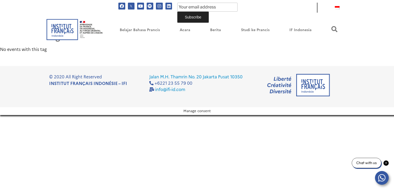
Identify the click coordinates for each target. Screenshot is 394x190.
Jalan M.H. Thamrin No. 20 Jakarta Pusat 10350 (196, 76)
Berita (215, 30)
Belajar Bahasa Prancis (140, 30)
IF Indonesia (300, 30)
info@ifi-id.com (170, 89)
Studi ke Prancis (255, 30)
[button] (334, 29)
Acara (185, 30)
